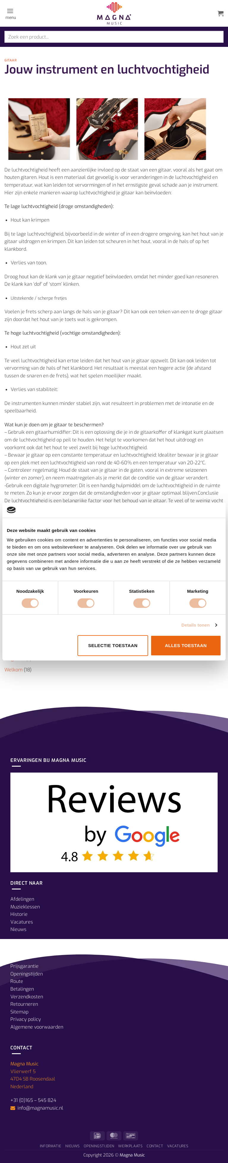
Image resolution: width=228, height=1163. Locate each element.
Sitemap (19, 1012)
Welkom (13, 670)
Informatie (50, 1146)
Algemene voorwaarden (36, 1027)
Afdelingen (22, 899)
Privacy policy (25, 1019)
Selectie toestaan (112, 645)
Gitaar (10, 60)
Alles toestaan (186, 645)
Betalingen (22, 989)
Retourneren (24, 1004)
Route (16, 981)
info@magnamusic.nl (39, 1108)
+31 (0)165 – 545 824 (33, 1100)
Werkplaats (130, 1146)
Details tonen (195, 624)
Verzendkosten (26, 997)
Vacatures (21, 922)
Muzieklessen (25, 907)
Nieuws (18, 929)
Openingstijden (26, 974)
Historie (19, 914)
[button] (10, 13)
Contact (155, 1146)
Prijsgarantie (24, 966)
